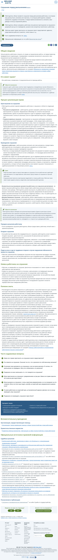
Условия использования (36, 552)
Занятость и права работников (38, 405)
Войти (6, 541)
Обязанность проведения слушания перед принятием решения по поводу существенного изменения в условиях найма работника (28, 71)
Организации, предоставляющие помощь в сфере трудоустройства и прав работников (27, 425)
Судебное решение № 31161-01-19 (12, 464)
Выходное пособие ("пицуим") (11, 407)
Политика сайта (8, 533)
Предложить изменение (43, 511)
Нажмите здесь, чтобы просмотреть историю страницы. (14, 517)
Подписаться (49, 535)
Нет (18, 510)
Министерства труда (35, 39)
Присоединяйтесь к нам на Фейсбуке (41, 528)
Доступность (7, 531)
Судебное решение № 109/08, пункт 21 (13, 479)
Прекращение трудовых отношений (12, 405)
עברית (3, 10)
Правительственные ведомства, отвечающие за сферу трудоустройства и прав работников (28, 431)
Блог (34, 525)
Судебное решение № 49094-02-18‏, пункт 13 (14, 481)
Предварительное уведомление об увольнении (42, 407)
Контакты (35, 526)
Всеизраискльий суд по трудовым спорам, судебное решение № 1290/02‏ (23, 483)
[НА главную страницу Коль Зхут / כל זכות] (9, 2)
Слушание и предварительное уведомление (15, 502)
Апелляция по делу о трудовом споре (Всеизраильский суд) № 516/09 (22, 449)
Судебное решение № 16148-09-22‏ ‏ (12, 471)
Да (11, 510)
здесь (25, 35)
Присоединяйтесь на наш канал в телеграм (42, 529)
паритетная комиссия (29, 314)
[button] (2, 2)
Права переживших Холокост (17, 528)
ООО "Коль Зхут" (37, 547)
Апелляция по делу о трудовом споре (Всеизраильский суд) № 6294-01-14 (23, 456)
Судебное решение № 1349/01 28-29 (12, 477)
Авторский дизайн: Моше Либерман (27, 533)
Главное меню (17, 534)
